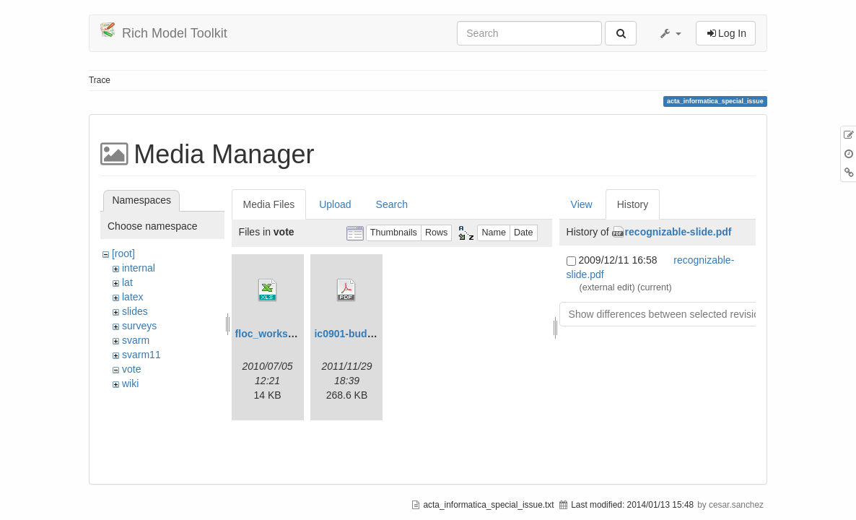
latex (133, 297)
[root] (123, 253)
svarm (135, 340)
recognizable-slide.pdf (678, 232)
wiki (130, 383)
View (582, 204)
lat (127, 282)
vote (131, 369)
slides (135, 311)
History (633, 204)
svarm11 (141, 354)
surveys (139, 326)
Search (392, 204)
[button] (669, 33)
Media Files (269, 204)
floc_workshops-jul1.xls (292, 333)
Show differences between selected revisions (669, 314)
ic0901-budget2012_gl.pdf (375, 333)
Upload (335, 204)
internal (138, 268)
